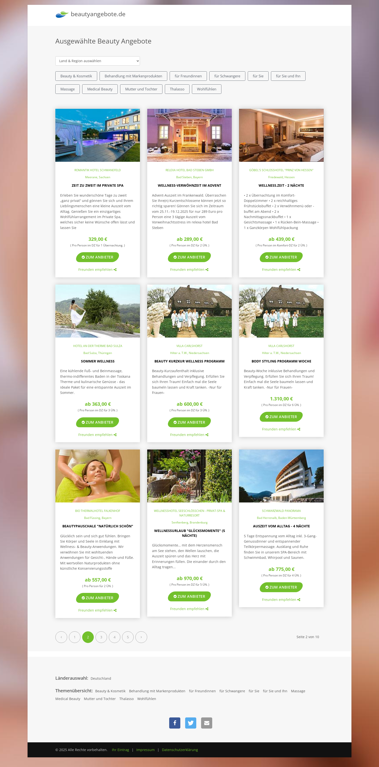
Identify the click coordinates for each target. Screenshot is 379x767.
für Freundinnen (188, 76)
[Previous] (61, 637)
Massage (67, 89)
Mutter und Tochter (141, 89)
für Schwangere (227, 76)
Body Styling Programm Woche (281, 361)
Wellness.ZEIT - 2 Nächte (281, 185)
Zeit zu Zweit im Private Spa (98, 185)
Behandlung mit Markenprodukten (133, 76)
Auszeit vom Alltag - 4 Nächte (281, 526)
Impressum (145, 749)
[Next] (141, 637)
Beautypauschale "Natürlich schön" (97, 526)
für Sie (258, 76)
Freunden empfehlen (97, 269)
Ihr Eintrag (120, 749)
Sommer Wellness (98, 361)
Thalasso (177, 89)
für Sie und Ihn (288, 76)
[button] (174, 723)
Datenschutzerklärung (180, 749)
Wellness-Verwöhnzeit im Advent (189, 185)
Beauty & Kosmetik (76, 76)
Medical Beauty (100, 89)
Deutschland (101, 678)
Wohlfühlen (206, 89)
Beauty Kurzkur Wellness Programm (189, 361)
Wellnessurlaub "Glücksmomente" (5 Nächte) (189, 533)
